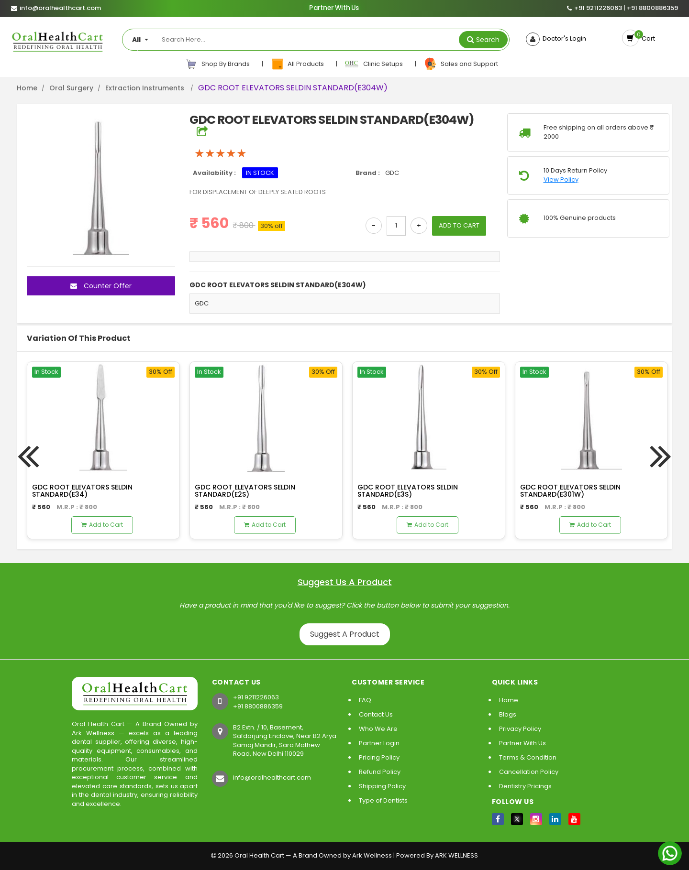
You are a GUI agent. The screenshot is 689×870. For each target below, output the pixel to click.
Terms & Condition (527, 757)
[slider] (220, 153)
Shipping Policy (382, 786)
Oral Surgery (71, 88)
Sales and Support (460, 64)
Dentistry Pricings (525, 786)
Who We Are (378, 728)
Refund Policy (379, 771)
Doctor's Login (563, 39)
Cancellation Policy (528, 771)
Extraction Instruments (145, 88)
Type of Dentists (383, 800)
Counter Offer (101, 286)
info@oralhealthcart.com (272, 777)
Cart (647, 38)
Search (488, 39)
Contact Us (376, 714)
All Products (297, 64)
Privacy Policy (520, 728)
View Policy (561, 179)
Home (27, 88)
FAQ (365, 700)
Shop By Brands (217, 64)
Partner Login (379, 743)
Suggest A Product (344, 634)
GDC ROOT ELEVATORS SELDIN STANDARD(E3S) (407, 490)
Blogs (507, 714)
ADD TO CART (459, 225)
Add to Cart (102, 525)
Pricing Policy (379, 757)
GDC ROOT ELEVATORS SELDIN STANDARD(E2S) (245, 490)
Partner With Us (334, 8)
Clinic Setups (374, 64)
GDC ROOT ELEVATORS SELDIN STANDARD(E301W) (570, 490)
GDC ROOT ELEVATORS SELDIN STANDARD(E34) (82, 490)
